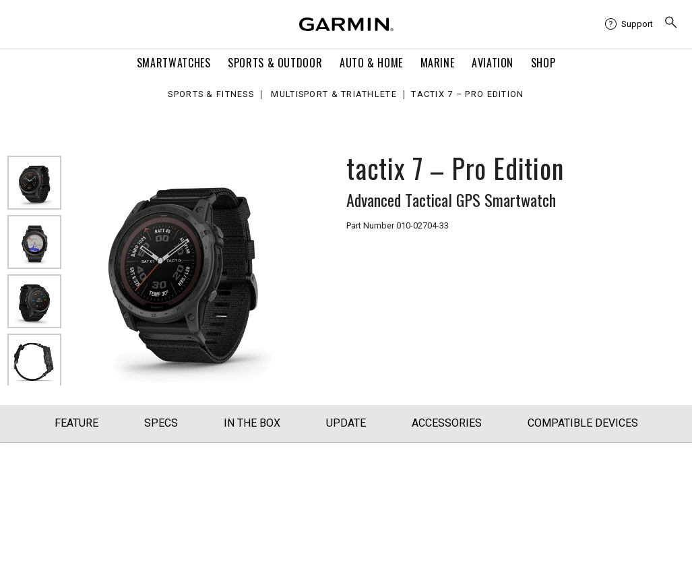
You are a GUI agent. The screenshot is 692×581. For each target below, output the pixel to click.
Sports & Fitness (210, 94)
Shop (543, 63)
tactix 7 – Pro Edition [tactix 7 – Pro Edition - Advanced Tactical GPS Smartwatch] (467, 94)
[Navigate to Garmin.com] (346, 24)
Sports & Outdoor (275, 63)
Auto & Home (371, 63)
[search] (671, 24)
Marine (437, 63)
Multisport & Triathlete (333, 94)
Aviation (492, 63)
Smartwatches (174, 63)
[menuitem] (629, 24)
